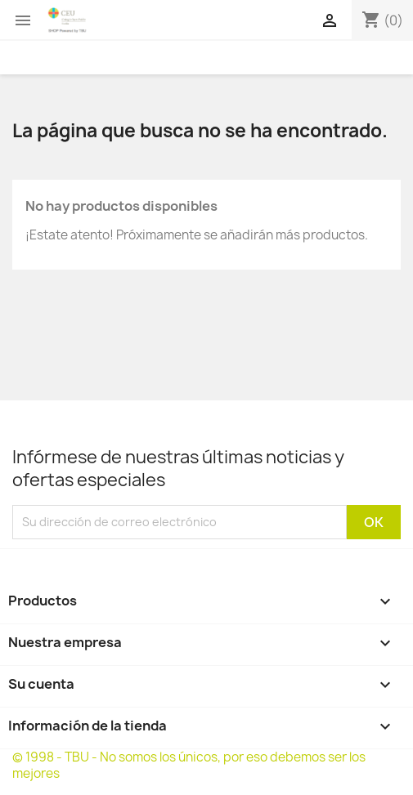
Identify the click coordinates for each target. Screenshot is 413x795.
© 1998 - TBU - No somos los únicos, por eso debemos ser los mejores (189, 765)
